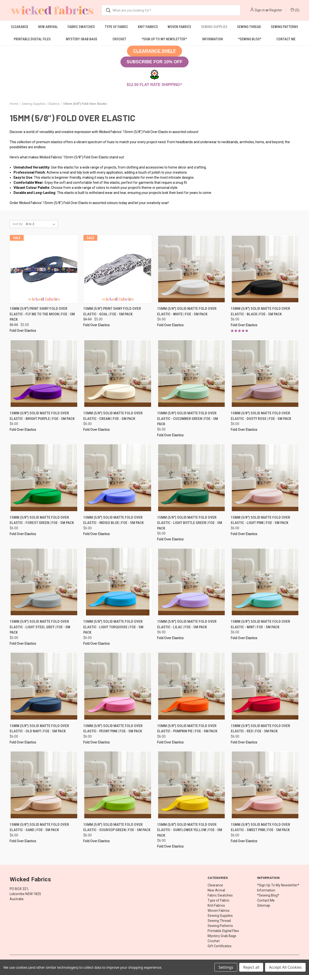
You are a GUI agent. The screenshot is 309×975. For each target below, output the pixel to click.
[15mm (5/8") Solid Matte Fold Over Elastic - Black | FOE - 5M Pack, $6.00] (265, 269)
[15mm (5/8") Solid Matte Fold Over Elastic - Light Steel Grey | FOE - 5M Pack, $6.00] (44, 581)
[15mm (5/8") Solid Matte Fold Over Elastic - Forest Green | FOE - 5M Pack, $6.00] (44, 477)
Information (212, 39)
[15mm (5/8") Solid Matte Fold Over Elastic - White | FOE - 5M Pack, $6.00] (191, 269)
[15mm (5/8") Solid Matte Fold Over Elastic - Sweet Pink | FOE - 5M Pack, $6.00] (265, 784)
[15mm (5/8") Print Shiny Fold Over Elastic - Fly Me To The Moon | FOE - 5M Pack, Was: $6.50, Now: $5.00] (44, 269)
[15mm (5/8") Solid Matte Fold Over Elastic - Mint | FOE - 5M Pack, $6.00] (265, 581)
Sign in (260, 10)
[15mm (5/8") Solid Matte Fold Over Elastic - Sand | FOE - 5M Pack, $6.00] (44, 784)
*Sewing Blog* (249, 39)
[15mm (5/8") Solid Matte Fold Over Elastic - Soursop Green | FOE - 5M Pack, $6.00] (117, 784)
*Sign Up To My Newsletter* (164, 39)
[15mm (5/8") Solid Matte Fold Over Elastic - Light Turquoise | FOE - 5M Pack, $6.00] (117, 581)
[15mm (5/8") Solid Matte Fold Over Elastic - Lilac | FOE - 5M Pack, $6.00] (191, 581)
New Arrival (48, 27)
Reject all (251, 967)
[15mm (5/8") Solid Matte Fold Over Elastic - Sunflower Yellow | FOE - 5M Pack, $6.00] (191, 784)
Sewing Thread (249, 27)
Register (275, 10)
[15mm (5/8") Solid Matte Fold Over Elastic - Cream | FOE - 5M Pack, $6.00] (117, 373)
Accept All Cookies (285, 967)
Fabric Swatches (81, 27)
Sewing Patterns (284, 27)
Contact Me (285, 39)
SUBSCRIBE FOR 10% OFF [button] (154, 61)
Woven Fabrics (179, 27)
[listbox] (41, 224)
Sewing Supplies (214, 27)
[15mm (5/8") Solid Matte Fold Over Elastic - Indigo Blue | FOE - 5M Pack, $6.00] (117, 477)
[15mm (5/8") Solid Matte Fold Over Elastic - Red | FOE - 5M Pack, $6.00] (265, 686)
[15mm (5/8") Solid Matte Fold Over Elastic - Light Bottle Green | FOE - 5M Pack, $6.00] (191, 477)
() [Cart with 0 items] (294, 10)
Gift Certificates (220, 946)
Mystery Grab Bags (81, 39)
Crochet (119, 39)
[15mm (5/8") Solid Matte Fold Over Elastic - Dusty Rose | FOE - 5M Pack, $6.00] (265, 373)
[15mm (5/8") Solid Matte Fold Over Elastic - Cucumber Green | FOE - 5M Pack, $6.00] (191, 373)
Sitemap (263, 905)
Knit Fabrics (148, 27)
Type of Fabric (116, 27)
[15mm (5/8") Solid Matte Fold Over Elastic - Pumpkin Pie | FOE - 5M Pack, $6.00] (191, 686)
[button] (154, 51)
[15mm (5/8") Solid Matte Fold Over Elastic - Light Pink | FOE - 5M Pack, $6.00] (265, 477)
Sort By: (18, 224)
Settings (225, 967)
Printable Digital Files (32, 39)
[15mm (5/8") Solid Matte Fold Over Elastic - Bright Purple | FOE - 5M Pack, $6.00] (44, 373)
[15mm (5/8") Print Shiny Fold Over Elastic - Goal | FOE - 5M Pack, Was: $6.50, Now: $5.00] (117, 269)
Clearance (19, 27)
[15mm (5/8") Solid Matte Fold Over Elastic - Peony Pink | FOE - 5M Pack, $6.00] (117, 686)
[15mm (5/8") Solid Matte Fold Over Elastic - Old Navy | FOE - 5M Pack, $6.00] (44, 686)
